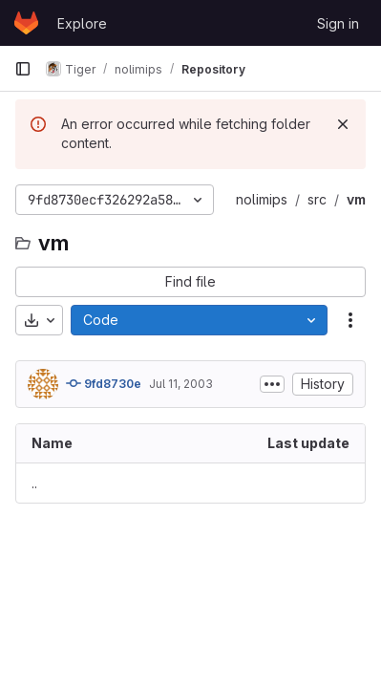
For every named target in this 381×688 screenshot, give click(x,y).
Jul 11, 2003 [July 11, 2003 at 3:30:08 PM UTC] (181, 383)
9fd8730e (103, 383)
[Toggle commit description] (272, 384)
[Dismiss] (342, 124)
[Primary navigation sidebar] (23, 69)
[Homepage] (26, 23)
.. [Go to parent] (34, 483)
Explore (82, 23)
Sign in (338, 23)
